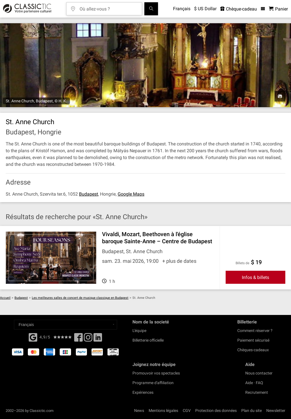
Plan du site (251, 410)
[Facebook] (33, 337)
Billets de (242, 263)
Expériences (142, 392)
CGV (187, 410)
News (139, 410)
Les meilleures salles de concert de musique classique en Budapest (80, 298)
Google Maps (131, 194)
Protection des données (216, 410)
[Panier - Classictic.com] (278, 9)
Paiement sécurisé (253, 340)
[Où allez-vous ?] (108, 7)
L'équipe (139, 330)
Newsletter (275, 410)
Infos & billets (255, 277)
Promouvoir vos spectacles (156, 373)
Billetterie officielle (148, 340)
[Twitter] (88, 339)
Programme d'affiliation (153, 382)
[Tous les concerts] (151, 8)
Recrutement (256, 392)
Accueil (5, 298)
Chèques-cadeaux (253, 350)
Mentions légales (163, 410)
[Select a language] (65, 324)
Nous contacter (259, 373)
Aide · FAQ (254, 382)
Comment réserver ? (255, 330)
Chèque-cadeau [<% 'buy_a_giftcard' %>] (238, 9)
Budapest (88, 194)
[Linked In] (97, 339)
